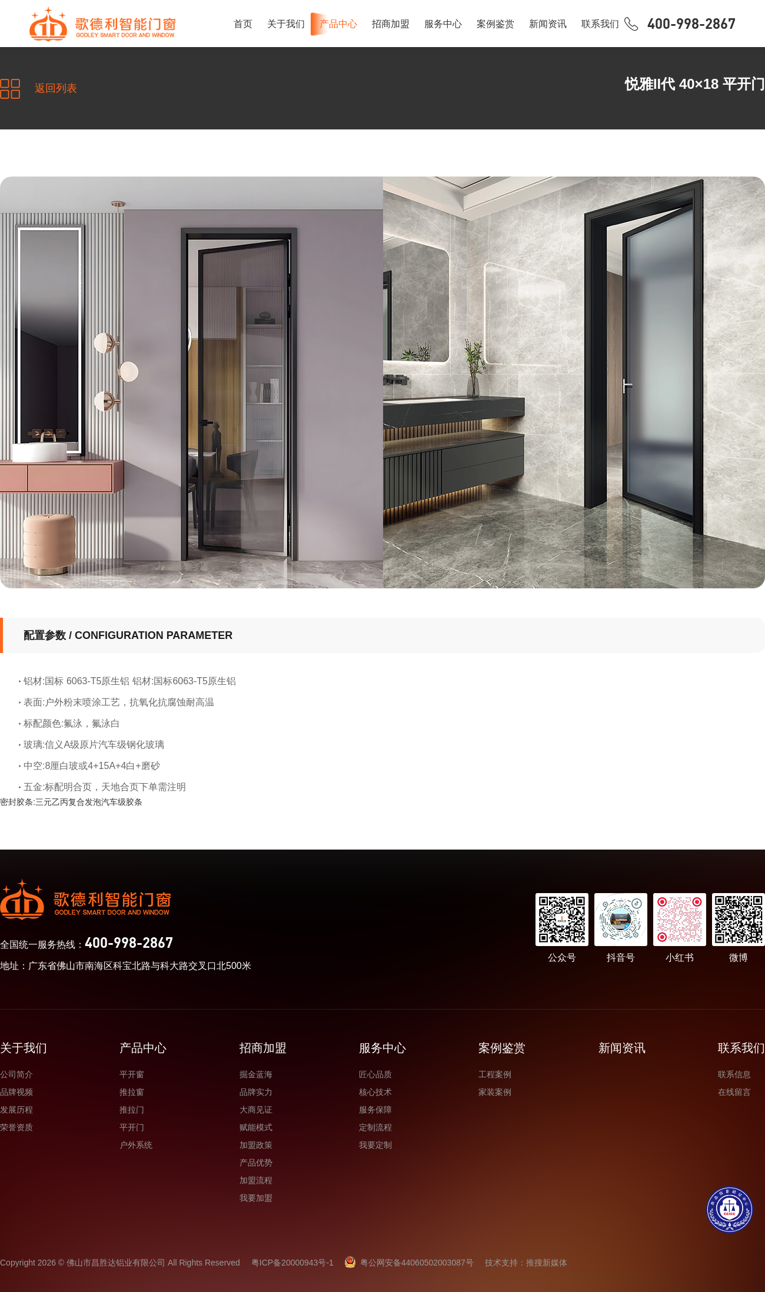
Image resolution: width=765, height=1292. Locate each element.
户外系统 (135, 1145)
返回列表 (38, 89)
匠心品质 (375, 1074)
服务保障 (375, 1109)
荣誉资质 (16, 1127)
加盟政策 (256, 1145)
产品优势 (256, 1162)
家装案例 (494, 1092)
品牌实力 (256, 1092)
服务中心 (443, 24)
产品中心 (338, 24)
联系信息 (734, 1074)
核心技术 (375, 1092)
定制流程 (375, 1127)
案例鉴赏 (495, 24)
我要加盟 (256, 1198)
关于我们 (286, 24)
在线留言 (734, 1092)
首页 (243, 24)
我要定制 (375, 1145)
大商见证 (256, 1109)
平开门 (131, 1127)
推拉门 (131, 1109)
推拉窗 (131, 1092)
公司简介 (16, 1074)
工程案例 (494, 1074)
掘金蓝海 (256, 1074)
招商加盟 (391, 24)
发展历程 (16, 1109)
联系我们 (600, 24)
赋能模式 (256, 1127)
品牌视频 (16, 1092)
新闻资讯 (548, 24)
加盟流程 (256, 1180)
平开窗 (131, 1074)
